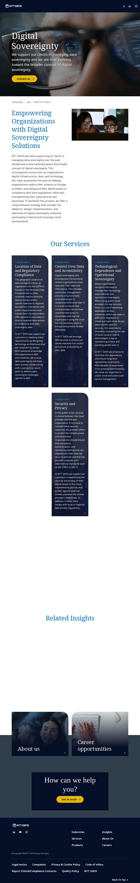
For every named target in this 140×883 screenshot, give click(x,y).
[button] (126, 6)
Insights (107, 832)
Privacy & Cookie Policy (65, 864)
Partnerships (17, 102)
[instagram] (26, 832)
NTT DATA (90, 871)
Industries (78, 832)
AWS (29, 102)
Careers (107, 845)
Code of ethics (94, 864)
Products (77, 845)
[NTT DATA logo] (11, 6)
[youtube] (20, 832)
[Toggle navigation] (137, 6)
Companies (39, 864)
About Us (108, 838)
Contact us (27, 78)
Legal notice (19, 864)
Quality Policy (70, 871)
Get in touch (72, 799)
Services (77, 838)
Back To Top (120, 879)
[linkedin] (14, 832)
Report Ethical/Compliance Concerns (34, 871)
